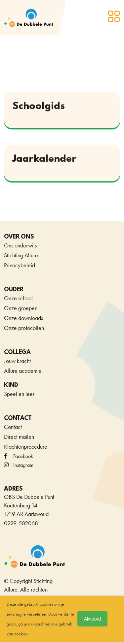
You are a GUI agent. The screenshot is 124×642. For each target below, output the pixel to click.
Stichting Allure (21, 255)
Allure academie (23, 370)
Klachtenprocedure (25, 446)
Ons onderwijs (20, 245)
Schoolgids (38, 106)
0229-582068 (21, 523)
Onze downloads (23, 318)
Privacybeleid (19, 265)
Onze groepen (20, 308)
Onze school (18, 298)
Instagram (18, 465)
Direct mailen (19, 436)
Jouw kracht (17, 361)
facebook (18, 456)
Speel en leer (19, 394)
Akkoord (92, 619)
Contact (13, 427)
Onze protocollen (24, 328)
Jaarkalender (44, 159)
